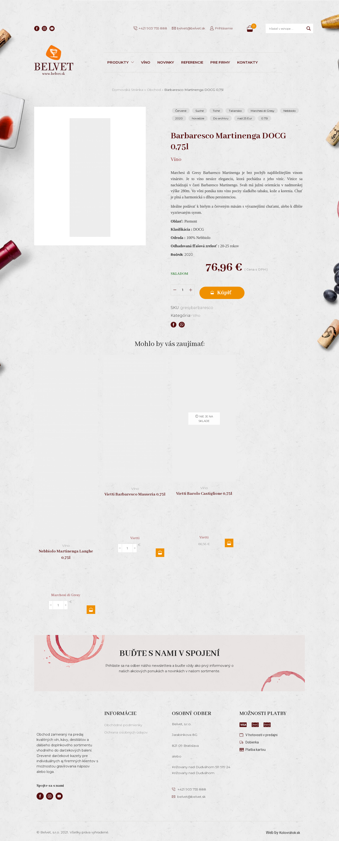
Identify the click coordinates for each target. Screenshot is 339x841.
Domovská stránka (127, 90)
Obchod (154, 90)
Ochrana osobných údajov (125, 729)
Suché (199, 110)
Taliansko (235, 110)
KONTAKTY (247, 62)
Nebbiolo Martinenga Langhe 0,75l (66, 551)
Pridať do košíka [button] (91, 606)
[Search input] (286, 28)
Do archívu (220, 118)
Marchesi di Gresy (262, 110)
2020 (179, 118)
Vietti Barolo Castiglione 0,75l (204, 490)
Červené (180, 110)
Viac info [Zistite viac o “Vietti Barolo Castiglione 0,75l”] (229, 539)
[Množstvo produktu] (182, 288)
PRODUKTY (120, 62)
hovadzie (198, 118)
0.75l (264, 118)
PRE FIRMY (220, 62)
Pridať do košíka (238, 288)
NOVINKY (165, 62)
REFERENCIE (192, 62)
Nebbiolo (289, 110)
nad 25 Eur (244, 118)
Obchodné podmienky (123, 722)
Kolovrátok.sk (289, 829)
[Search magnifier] (308, 28)
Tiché (216, 110)
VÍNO (145, 62)
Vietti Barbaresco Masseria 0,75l (134, 490)
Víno (197, 312)
